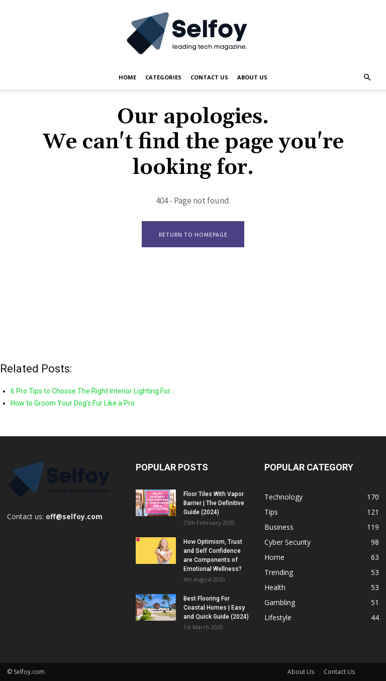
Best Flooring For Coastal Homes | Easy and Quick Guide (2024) (216, 607)
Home (127, 77)
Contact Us (209, 77)
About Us (252, 77)
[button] (367, 77)
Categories (163, 77)
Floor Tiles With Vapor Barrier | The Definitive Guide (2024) (213, 503)
